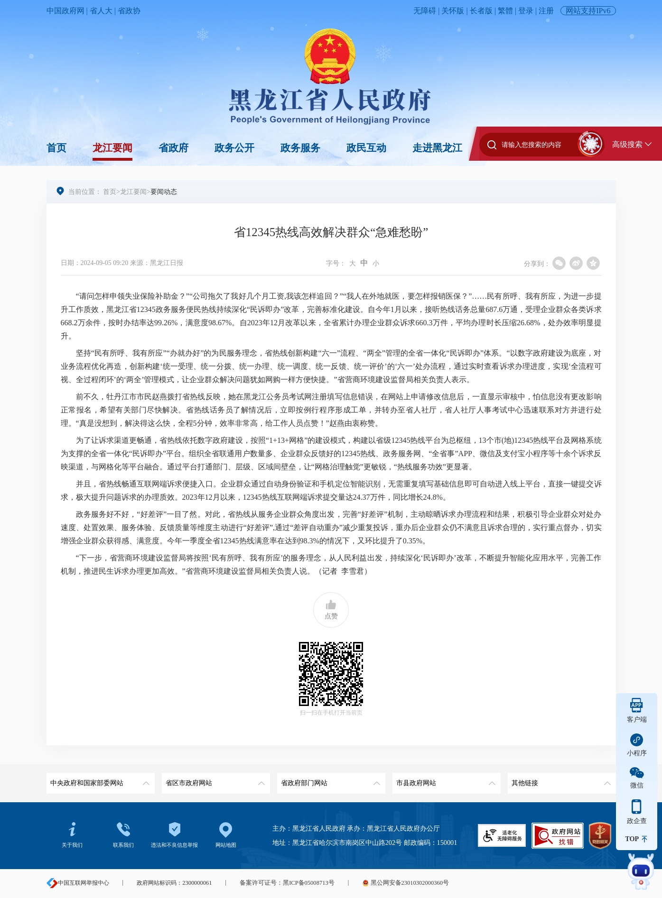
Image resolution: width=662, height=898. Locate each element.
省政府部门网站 (329, 780)
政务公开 (234, 148)
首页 (56, 148)
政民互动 (366, 148)
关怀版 (452, 11)
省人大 (101, 11)
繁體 (505, 11)
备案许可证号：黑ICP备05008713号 (284, 883)
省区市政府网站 (214, 780)
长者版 (481, 11)
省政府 (173, 148)
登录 (525, 11)
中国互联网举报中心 (78, 883)
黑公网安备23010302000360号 (399, 883)
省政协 (129, 11)
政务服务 (300, 148)
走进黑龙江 (437, 148)
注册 (546, 11)
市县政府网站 (445, 780)
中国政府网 (65, 11)
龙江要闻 (112, 148)
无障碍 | (427, 11)
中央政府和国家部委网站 (99, 780)
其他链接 (560, 780)
